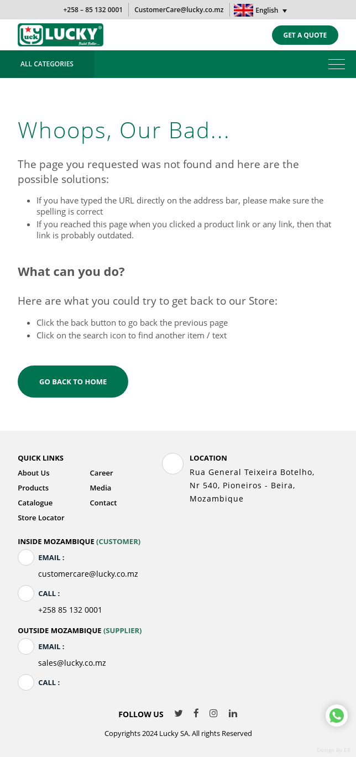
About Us (33, 473)
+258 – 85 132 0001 (93, 9)
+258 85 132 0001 (70, 609)
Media (101, 488)
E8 (347, 750)
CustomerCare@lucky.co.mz (178, 9)
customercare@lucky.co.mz (88, 573)
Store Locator (41, 518)
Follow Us (140, 714)
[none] (261, 10)
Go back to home (73, 382)
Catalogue (35, 503)
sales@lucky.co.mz (72, 662)
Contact (103, 503)
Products (33, 488)
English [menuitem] (266, 10)
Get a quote (305, 35)
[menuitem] (261, 10)
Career (101, 473)
